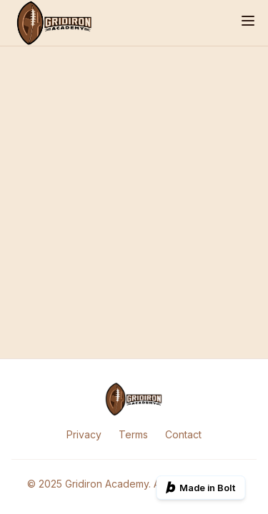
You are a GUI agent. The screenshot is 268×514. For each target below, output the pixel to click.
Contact (183, 434)
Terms (133, 434)
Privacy (83, 434)
